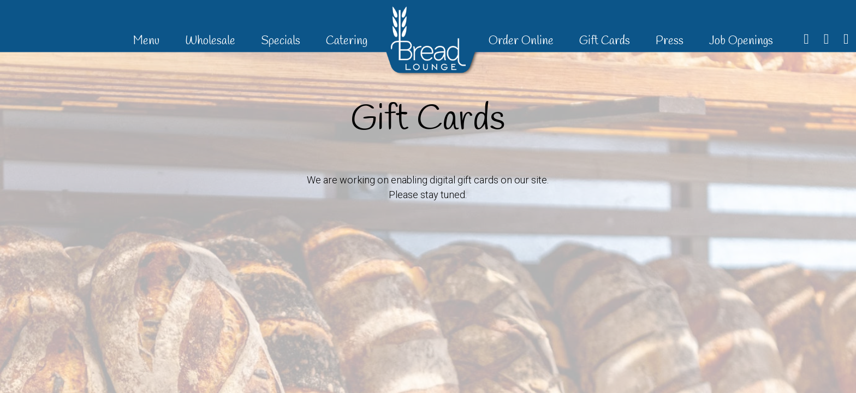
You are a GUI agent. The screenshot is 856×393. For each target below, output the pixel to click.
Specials (282, 41)
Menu (147, 41)
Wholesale (211, 41)
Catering (346, 41)
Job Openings (741, 41)
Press (671, 41)
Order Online (522, 41)
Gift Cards (606, 41)
